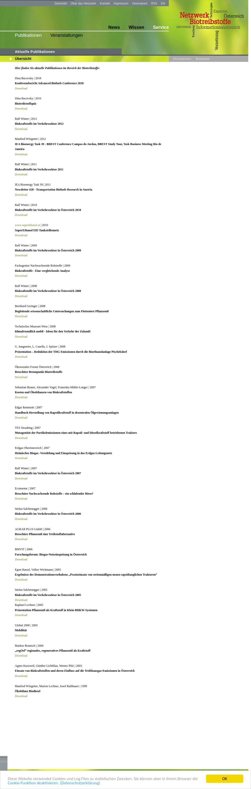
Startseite (60, 3)
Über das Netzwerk (83, 3)
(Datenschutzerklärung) (80, 783)
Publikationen (28, 35)
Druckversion (182, 59)
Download (21, 88)
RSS (154, 3)
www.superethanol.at (27, 225)
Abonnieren (139, 3)
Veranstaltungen (66, 35)
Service (161, 27)
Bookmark (203, 59)
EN (163, 3)
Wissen (136, 27)
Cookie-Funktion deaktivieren (33, 783)
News (114, 27)
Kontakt (105, 3)
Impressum (121, 3)
